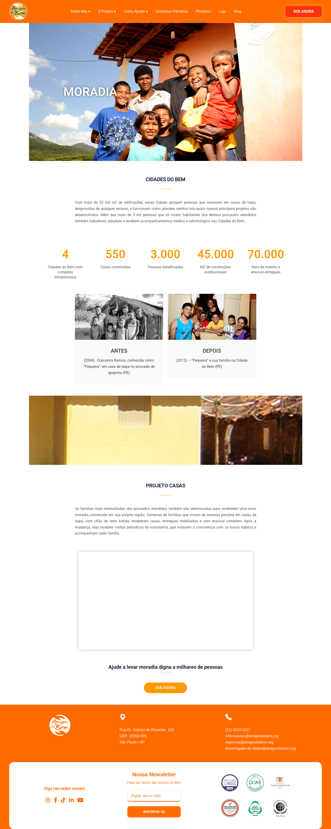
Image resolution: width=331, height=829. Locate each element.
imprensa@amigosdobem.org (249, 742)
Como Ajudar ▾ (136, 11)
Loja (222, 11)
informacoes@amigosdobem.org (251, 736)
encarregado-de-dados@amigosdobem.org (260, 748)
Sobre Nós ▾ (80, 11)
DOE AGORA (304, 11)
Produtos (203, 11)
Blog (237, 11)
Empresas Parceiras (172, 11)
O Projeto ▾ (107, 11)
